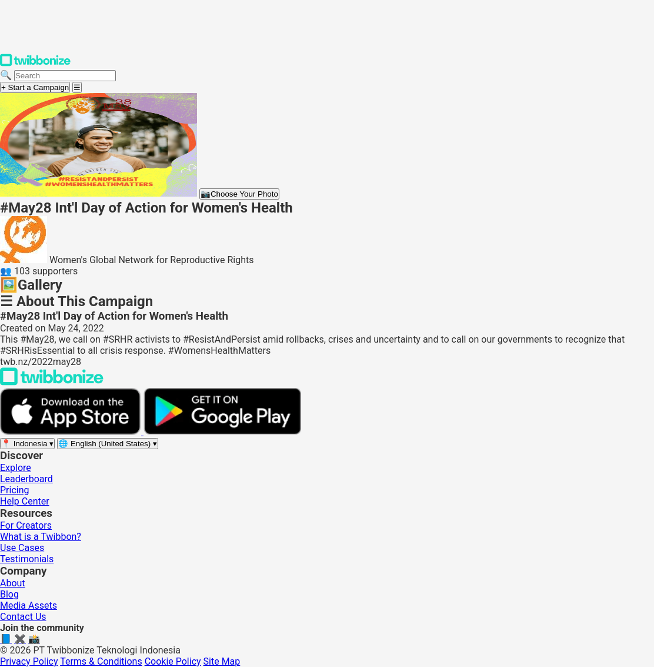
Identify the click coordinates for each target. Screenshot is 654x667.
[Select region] (27, 443)
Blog (9, 594)
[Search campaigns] (65, 75)
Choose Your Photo (239, 194)
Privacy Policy (29, 661)
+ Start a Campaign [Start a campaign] (35, 87)
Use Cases (22, 547)
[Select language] (107, 443)
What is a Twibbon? (40, 536)
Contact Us (23, 616)
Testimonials (27, 559)
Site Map (222, 661)
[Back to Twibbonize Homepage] (52, 382)
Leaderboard (26, 479)
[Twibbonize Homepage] (35, 63)
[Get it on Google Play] (222, 431)
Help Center (24, 501)
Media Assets (28, 605)
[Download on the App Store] (72, 431)
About (12, 583)
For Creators (26, 525)
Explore (15, 467)
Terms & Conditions (101, 661)
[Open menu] (77, 87)
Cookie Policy (173, 661)
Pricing (14, 490)
